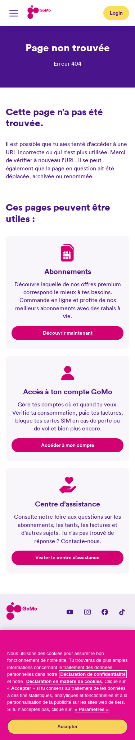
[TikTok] (122, 612)
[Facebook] (105, 612)
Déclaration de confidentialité (92, 674)
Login (116, 13)
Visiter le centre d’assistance (67, 557)
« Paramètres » (91, 709)
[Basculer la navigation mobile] (14, 13)
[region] (67, 685)
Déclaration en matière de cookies (64, 681)
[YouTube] (70, 612)
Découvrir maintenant (68, 332)
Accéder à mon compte (67, 445)
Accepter (67, 726)
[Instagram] (87, 612)
